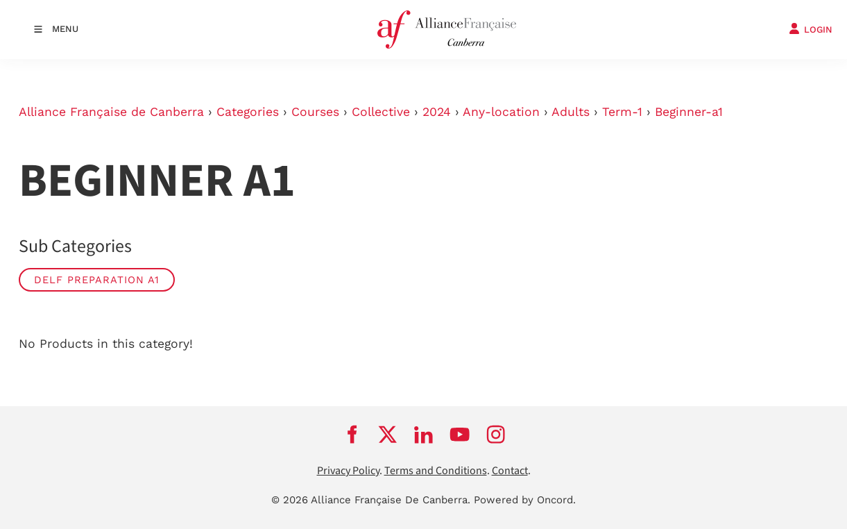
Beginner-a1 (689, 112)
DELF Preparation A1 (97, 280)
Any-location (501, 112)
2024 (436, 112)
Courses (315, 112)
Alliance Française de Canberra (111, 112)
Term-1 (622, 112)
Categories (247, 112)
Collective (381, 112)
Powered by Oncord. (525, 500)
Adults (570, 112)
